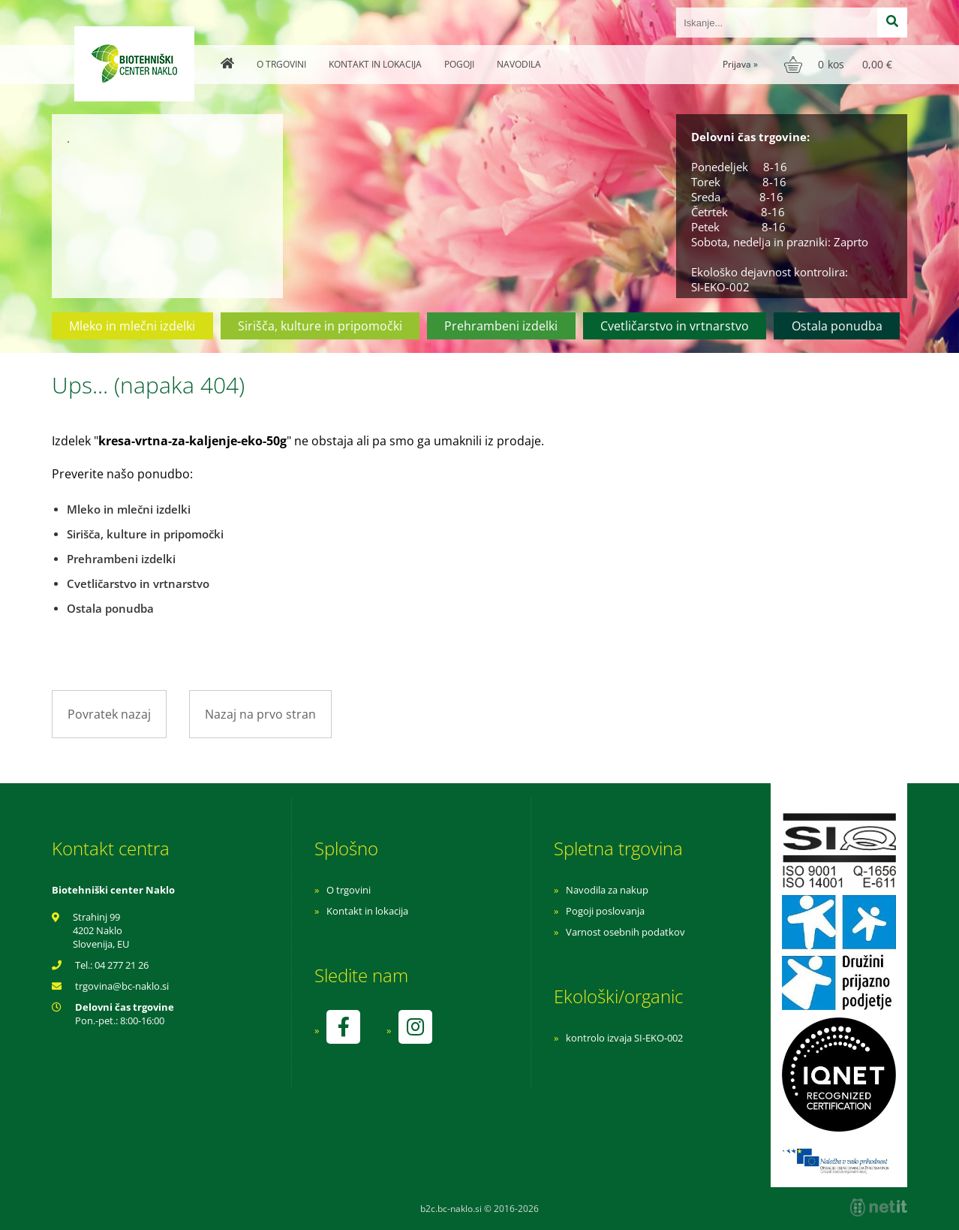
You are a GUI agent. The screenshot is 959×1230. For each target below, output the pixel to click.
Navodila (519, 64)
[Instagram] (414, 1027)
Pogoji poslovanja (605, 911)
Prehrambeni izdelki (501, 326)
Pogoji (459, 64)
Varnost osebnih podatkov (625, 932)
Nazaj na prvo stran (260, 714)
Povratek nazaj (109, 714)
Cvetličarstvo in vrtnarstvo (674, 326)
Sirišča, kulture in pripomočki (320, 326)
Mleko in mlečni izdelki (132, 326)
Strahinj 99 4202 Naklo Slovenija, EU (101, 930)
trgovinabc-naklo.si (122, 986)
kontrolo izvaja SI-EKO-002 (624, 1038)
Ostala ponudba (837, 326)
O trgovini (281, 64)
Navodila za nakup (607, 890)
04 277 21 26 (122, 965)
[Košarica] (840, 64)
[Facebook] (342, 1027)
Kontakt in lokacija (375, 64)
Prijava (740, 64)
